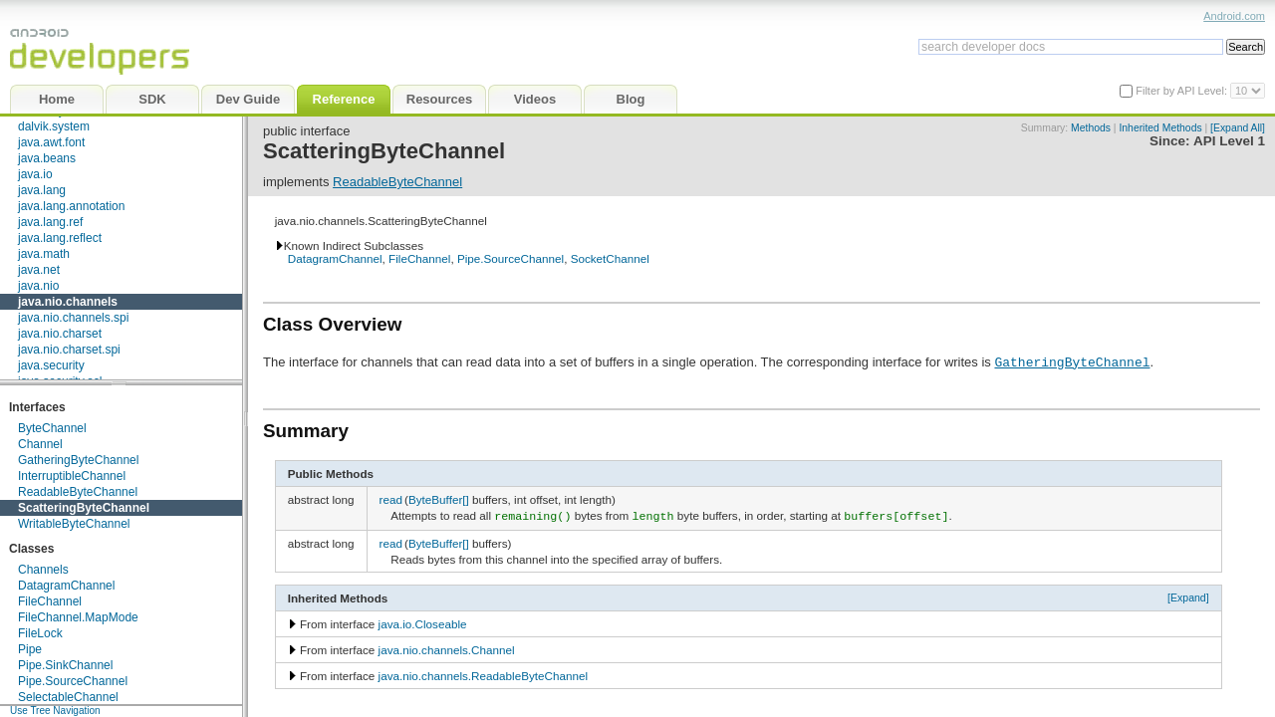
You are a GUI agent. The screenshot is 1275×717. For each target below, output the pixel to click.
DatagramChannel (66, 586)
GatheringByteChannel (78, 460)
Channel (40, 444)
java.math (44, 254)
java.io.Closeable (423, 621)
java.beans (47, 158)
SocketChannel (610, 258)
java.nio (38, 286)
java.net (39, 270)
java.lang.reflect (60, 238)
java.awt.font (51, 142)
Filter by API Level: (1183, 91)
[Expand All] (1237, 127)
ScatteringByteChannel (83, 508)
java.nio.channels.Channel (447, 647)
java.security (51, 365)
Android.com (1234, 16)
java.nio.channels (68, 302)
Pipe (30, 649)
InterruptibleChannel (72, 476)
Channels (43, 570)
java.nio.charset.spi (69, 350)
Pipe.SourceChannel (73, 681)
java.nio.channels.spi (73, 318)
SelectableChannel (68, 697)
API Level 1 (1229, 140)
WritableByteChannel (74, 524)
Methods (1091, 127)
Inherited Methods (1160, 127)
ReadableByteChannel (77, 492)
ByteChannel (52, 428)
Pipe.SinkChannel (65, 665)
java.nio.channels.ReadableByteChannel (484, 673)
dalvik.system (54, 126)
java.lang (42, 190)
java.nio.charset (60, 334)
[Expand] (1188, 595)
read (391, 499)
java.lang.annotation (71, 206)
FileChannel (50, 601)
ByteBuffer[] (438, 499)
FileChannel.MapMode (78, 617)
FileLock (40, 633)
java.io (35, 174)
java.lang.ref (50, 222)
